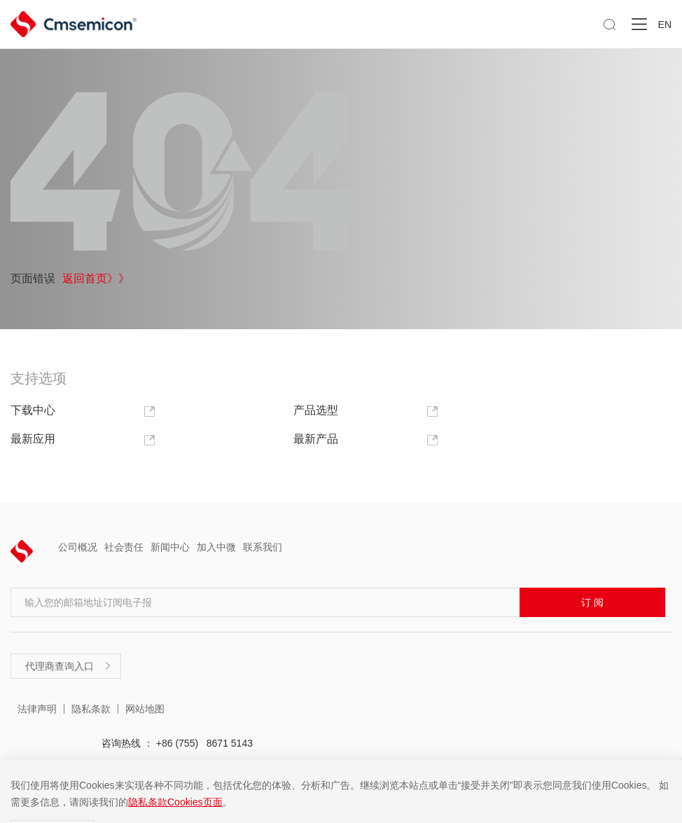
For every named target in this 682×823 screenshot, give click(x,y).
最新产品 (365, 439)
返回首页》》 (96, 278)
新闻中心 (170, 547)
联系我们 (262, 547)
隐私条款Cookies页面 (175, 802)
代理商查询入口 (68, 666)
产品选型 (365, 410)
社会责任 (124, 547)
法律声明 (37, 709)
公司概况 (77, 547)
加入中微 (216, 547)
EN (664, 24)
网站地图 (145, 709)
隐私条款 (91, 709)
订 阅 (592, 602)
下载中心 (83, 410)
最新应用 (83, 439)
